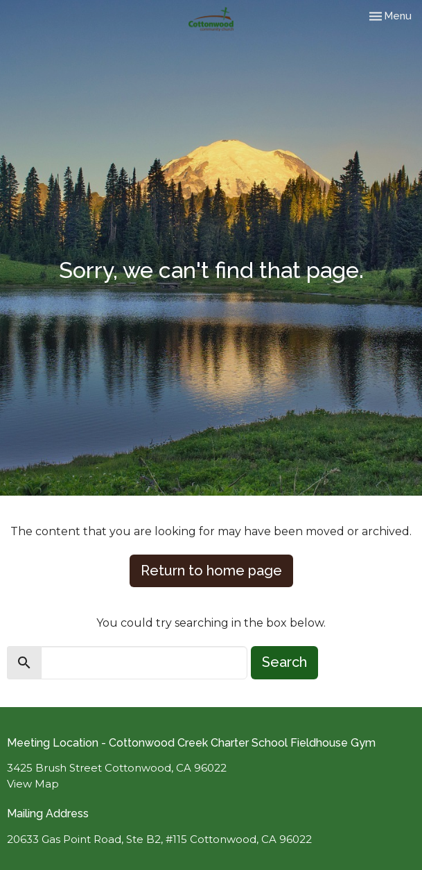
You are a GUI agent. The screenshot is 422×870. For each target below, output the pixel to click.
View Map (33, 783)
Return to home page (211, 570)
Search (284, 662)
